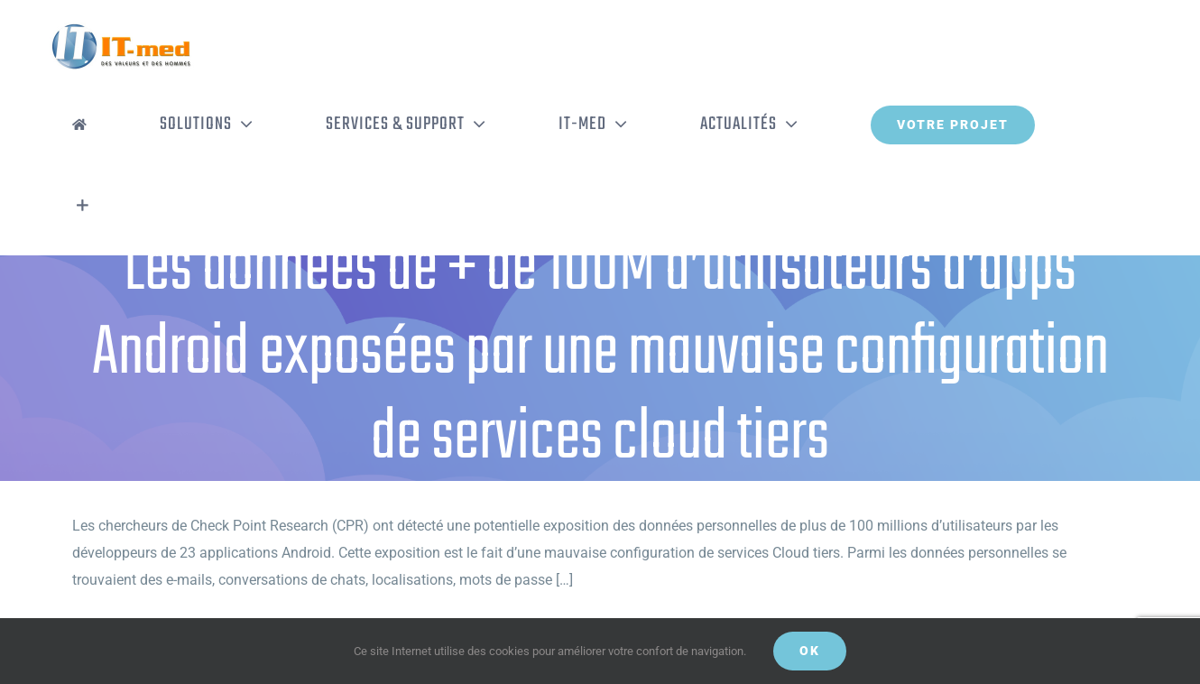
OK (809, 650)
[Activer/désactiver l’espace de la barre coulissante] (82, 205)
